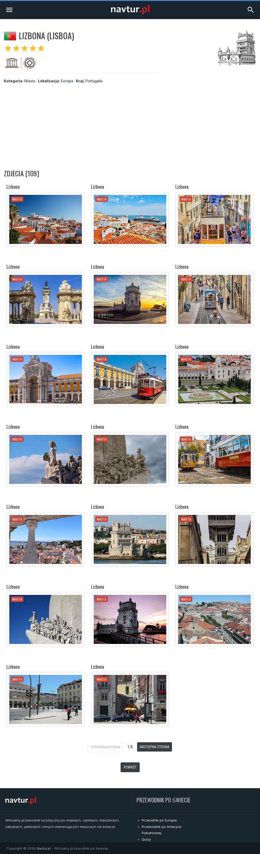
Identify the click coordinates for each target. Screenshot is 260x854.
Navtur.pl (44, 848)
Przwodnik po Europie (159, 820)
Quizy (146, 839)
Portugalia (94, 81)
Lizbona (13, 186)
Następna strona (154, 747)
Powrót (130, 767)
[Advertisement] (130, 125)
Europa (67, 81)
